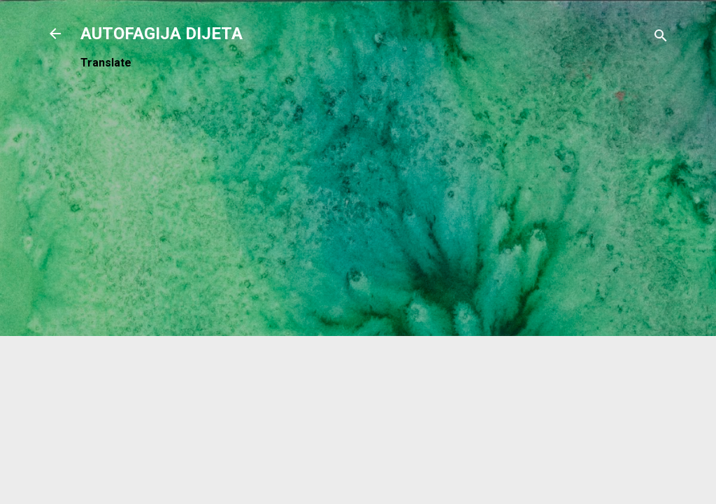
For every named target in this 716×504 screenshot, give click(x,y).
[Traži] (660, 38)
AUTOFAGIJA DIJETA (161, 33)
